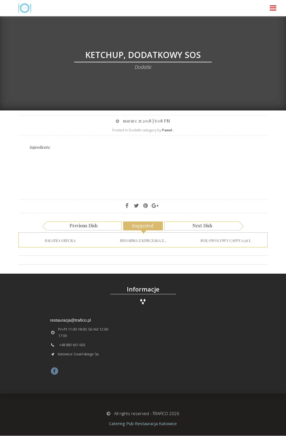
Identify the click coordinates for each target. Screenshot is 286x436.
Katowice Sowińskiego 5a (78, 353)
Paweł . (168, 130)
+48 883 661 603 (72, 344)
